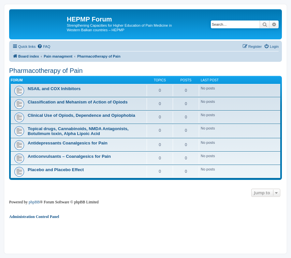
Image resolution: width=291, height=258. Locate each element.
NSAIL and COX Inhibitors (54, 88)
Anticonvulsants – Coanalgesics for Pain (69, 156)
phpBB (34, 202)
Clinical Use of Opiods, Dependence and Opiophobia (81, 115)
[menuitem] (43, 46)
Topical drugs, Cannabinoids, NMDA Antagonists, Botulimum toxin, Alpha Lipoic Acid (78, 131)
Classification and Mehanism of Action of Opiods (78, 102)
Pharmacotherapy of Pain (46, 70)
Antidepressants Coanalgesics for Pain (68, 143)
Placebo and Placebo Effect (56, 169)
